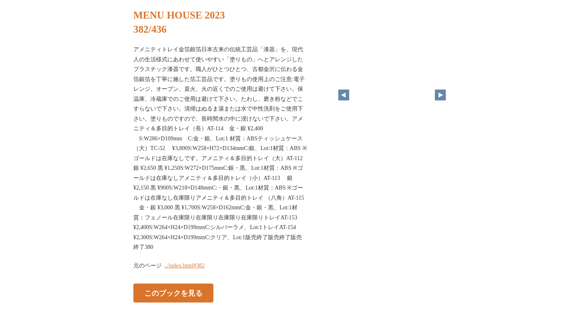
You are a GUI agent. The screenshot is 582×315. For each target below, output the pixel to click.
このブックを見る (173, 293)
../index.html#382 (184, 266)
